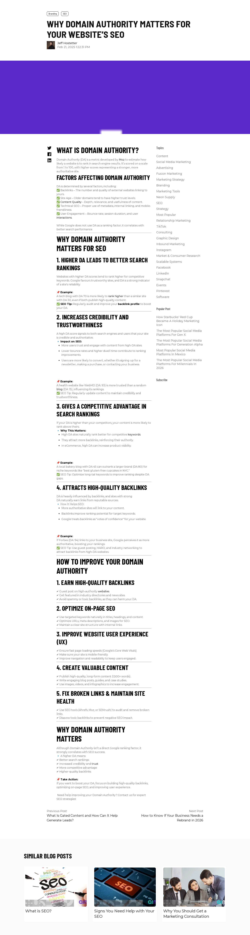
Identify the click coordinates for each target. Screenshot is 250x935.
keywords (134, 434)
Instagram (163, 250)
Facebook (163, 267)
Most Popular (166, 215)
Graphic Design (167, 238)
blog (60, 389)
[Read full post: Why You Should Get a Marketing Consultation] (194, 887)
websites (103, 591)
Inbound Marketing (170, 244)
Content (162, 156)
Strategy (162, 209)
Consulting (164, 232)
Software (162, 297)
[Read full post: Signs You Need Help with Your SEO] (125, 887)
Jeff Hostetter (67, 43)
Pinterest (163, 291)
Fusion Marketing (169, 174)
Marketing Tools (168, 191)
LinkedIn (162, 273)
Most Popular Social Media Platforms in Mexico (175, 352)
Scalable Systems (169, 262)
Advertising (164, 168)
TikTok (161, 226)
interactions (64, 217)
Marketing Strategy (170, 179)
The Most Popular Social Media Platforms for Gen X (179, 333)
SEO (65, 13)
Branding (53, 13)
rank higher (115, 296)
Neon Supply (165, 197)
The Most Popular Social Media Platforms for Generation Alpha (179, 342)
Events (161, 285)
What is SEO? (38, 911)
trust (95, 763)
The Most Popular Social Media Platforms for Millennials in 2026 (179, 364)
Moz (122, 159)
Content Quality (70, 202)
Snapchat (163, 279)
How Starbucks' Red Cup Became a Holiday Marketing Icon (177, 321)
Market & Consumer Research (178, 256)
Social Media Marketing (173, 162)
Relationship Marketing (173, 220)
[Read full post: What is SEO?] (56, 887)
